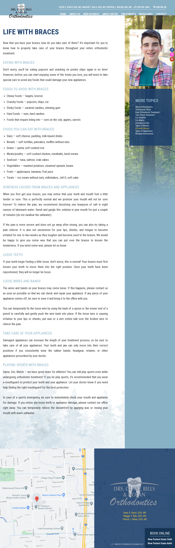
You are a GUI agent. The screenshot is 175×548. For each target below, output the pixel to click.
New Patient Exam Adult (160, 543)
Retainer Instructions (144, 133)
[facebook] (172, 50)
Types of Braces (142, 125)
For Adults (139, 120)
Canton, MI (165, 4)
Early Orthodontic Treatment (147, 112)
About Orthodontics (144, 107)
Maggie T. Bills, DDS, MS (99, 4)
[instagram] (172, 54)
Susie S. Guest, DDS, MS (76, 4)
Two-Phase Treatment (145, 115)
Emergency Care (142, 123)
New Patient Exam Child (160, 539)
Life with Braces (142, 128)
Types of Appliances (144, 131)
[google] (172, 59)
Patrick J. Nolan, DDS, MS (125, 4)
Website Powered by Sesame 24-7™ (127, 544)
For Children (140, 117)
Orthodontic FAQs (143, 109)
